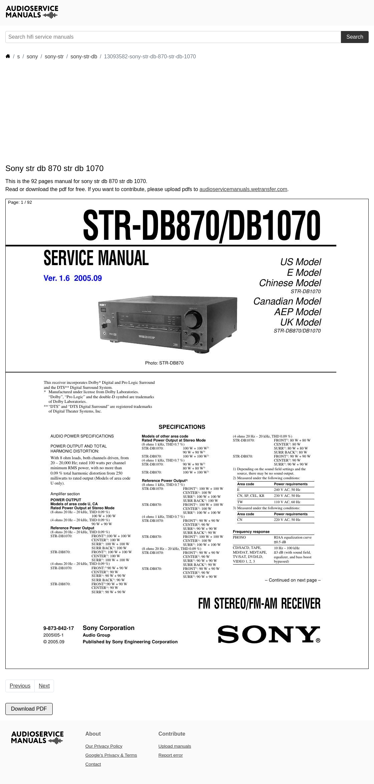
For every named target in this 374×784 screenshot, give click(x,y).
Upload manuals (174, 746)
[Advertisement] (126, 112)
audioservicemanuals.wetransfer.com (243, 189)
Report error (170, 755)
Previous (20, 686)
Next (44, 686)
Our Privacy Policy (103, 746)
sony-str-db (84, 56)
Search (354, 37)
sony (32, 56)
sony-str (54, 56)
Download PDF (29, 709)
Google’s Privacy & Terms (111, 755)
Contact (93, 764)
